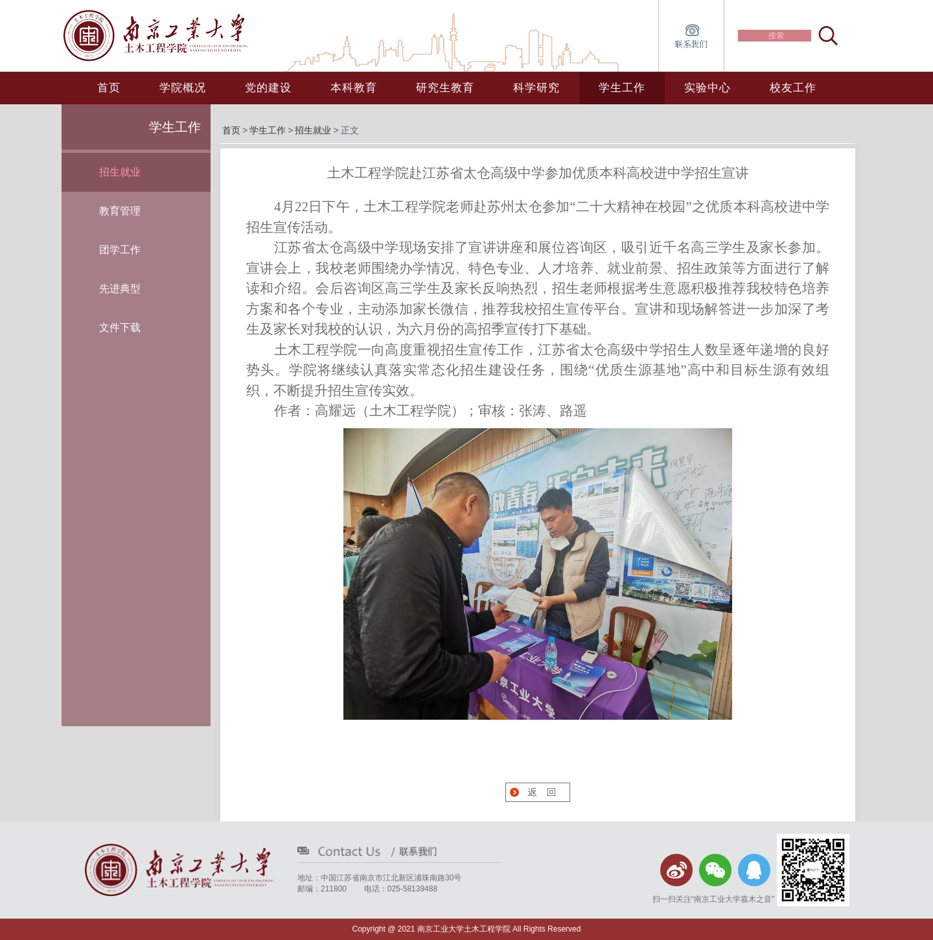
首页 (109, 88)
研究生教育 (445, 88)
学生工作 (622, 88)
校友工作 (793, 88)
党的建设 (268, 88)
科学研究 (536, 88)
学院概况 (182, 88)
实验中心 (707, 88)
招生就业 (313, 130)
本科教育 (353, 88)
